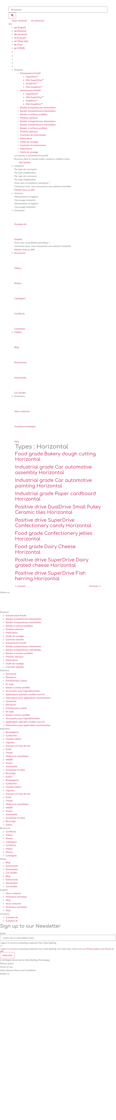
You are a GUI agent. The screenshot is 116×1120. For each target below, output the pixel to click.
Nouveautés (12, 869)
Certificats (11, 831)
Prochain (95, 586)
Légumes (10, 742)
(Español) (20, 30)
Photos (9, 838)
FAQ (8, 900)
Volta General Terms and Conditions (18, 970)
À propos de (12, 917)
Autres (9, 776)
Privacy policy (93, 948)
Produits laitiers (13, 738)
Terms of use (6, 966)
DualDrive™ (32, 83)
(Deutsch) (20, 34)
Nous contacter (13, 893)
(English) (20, 27)
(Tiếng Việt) (21, 41)
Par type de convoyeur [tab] (25, 169)
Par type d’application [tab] (25, 172)
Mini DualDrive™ (34, 86)
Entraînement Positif (30, 73)
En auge (10, 684)
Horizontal (11, 673)
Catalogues (11, 841)
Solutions (19, 165)
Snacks (9, 762)
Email (2, 933)
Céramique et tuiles (15, 769)
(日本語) (19, 48)
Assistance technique (16, 896)
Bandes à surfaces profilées (33, 114)
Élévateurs (11, 677)
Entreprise (19, 210)
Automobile (11, 766)
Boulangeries (12, 732)
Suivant (20, 586)
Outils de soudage (29, 141)
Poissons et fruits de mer (18, 745)
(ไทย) (18, 44)
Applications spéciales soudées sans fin (25, 694)
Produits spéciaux (29, 117)
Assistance (19, 396)
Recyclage (11, 773)
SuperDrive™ (32, 76)
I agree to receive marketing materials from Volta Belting (28, 943)
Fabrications (26, 138)
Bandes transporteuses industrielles (38, 110)
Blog (8, 862)
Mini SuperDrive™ (35, 80)
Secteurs (18, 193)
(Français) (20, 37)
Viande (9, 752)
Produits (18, 69)
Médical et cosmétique (17, 756)
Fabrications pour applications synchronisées (28, 697)
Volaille (9, 759)
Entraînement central (16, 680)
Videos (9, 834)
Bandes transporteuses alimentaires (38, 107)
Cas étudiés (11, 872)
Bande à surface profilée (18, 687)
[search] (58, 10)
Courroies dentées (15, 639)
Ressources (19, 252)
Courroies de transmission (33, 134)
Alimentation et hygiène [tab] (26, 196)
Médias (18, 332)
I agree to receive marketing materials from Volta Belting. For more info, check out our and (57, 950)
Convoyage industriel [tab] (24, 200)
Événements (12, 865)
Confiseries (11, 735)
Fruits (8, 749)
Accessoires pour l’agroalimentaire (23, 690)
